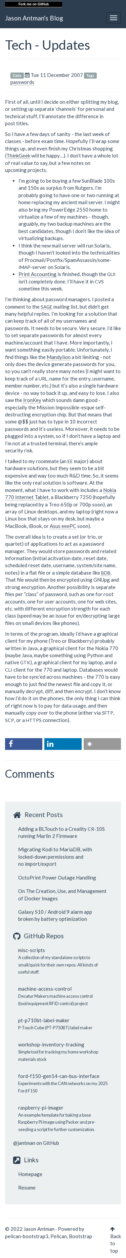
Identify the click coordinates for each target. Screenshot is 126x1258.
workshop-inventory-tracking (51, 1044)
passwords (22, 82)
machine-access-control (45, 989)
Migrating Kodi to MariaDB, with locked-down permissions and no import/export (55, 856)
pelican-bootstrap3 (26, 1236)
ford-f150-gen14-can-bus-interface (58, 1076)
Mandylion (59, 357)
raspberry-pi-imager (41, 1108)
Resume (27, 1187)
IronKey (32, 400)
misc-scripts (31, 950)
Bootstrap (80, 1236)
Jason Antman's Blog (34, 18)
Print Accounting (37, 274)
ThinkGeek (18, 155)
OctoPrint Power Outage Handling (57, 877)
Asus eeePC (63, 526)
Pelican (58, 1236)
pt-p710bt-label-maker (44, 1020)
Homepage (30, 1174)
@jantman (24, 1143)
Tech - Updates (47, 44)
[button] (23, 744)
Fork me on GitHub (33, 4)
